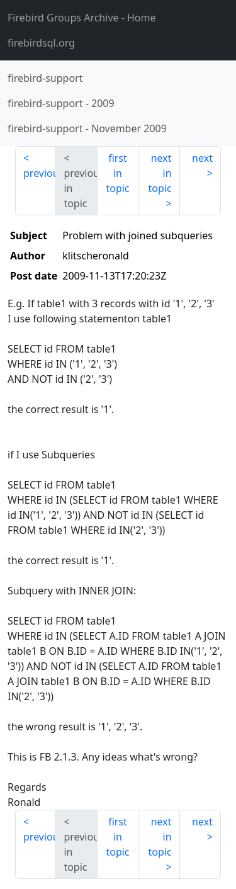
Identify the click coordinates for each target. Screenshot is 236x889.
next (202, 158)
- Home (82, 18)
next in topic (159, 173)
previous (39, 173)
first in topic (117, 173)
